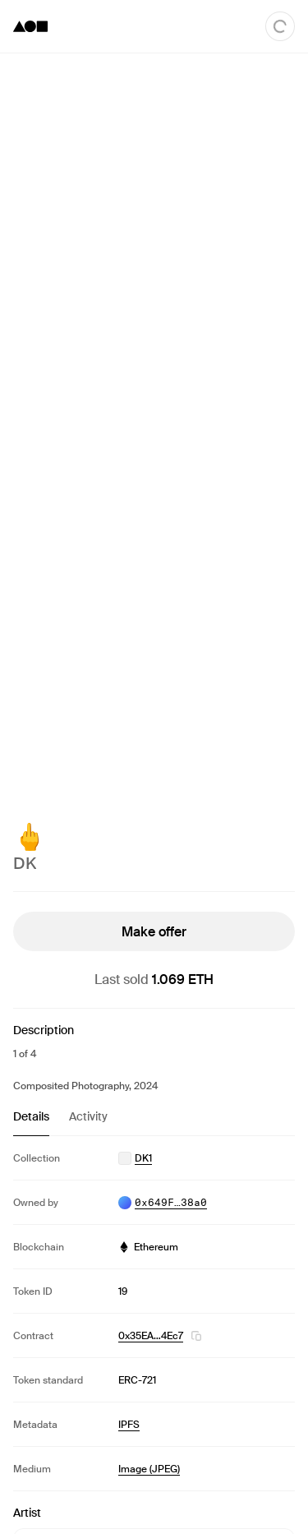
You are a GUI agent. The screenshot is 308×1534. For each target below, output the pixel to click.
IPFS (129, 1424)
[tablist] (154, 1122)
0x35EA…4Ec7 (150, 1335)
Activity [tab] (88, 1116)
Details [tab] (31, 1116)
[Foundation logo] (30, 26)
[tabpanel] (154, 1313)
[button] (196, 1336)
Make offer (154, 931)
